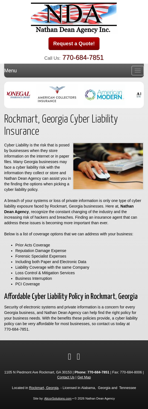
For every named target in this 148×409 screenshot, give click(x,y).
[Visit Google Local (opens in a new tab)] (78, 356)
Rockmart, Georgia (44, 388)
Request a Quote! (74, 43)
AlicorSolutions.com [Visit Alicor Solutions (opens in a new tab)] (58, 398)
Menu (10, 70)
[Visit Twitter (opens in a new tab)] (69, 356)
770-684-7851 (83, 57)
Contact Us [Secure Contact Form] (65, 377)
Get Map (84, 377)
